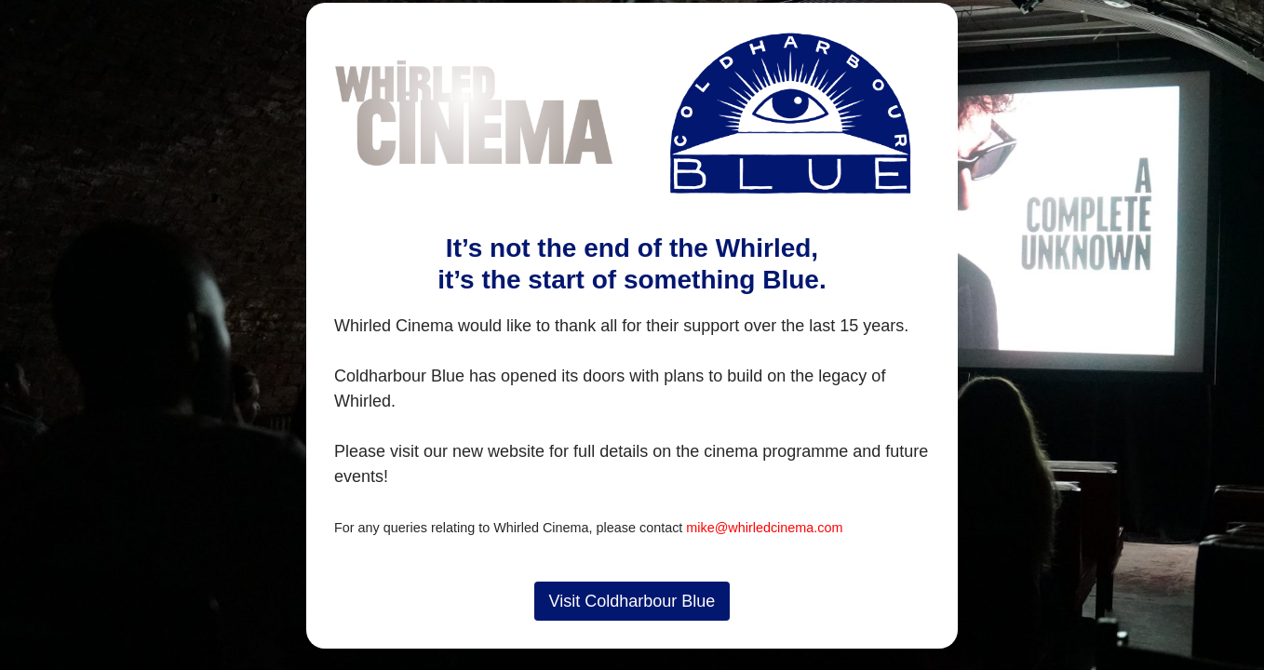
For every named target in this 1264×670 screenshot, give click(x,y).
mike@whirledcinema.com (764, 527)
